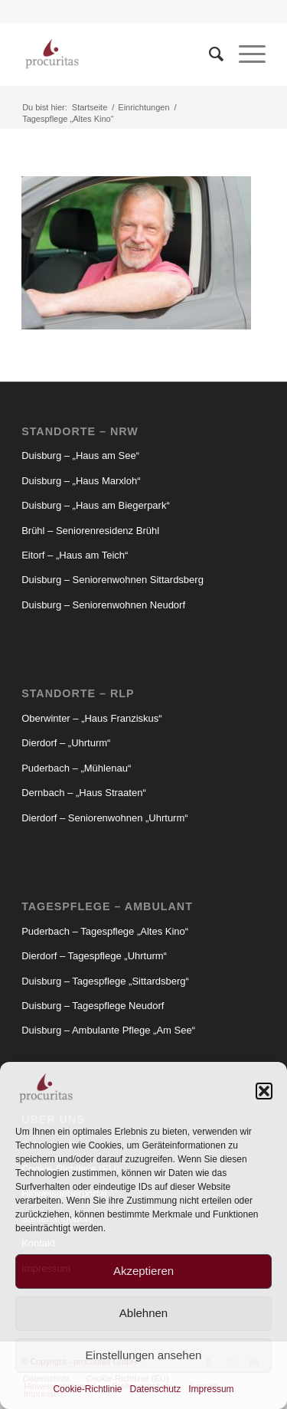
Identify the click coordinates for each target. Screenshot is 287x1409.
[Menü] (244, 54)
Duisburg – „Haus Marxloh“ (80, 481)
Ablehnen (143, 1312)
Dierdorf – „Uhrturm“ (65, 743)
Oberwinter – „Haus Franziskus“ (91, 718)
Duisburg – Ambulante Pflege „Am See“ (108, 1030)
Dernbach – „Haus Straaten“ (83, 792)
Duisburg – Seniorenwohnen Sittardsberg (112, 579)
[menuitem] (208, 54)
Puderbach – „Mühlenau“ (76, 768)
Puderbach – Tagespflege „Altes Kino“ (104, 931)
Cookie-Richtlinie (87, 1389)
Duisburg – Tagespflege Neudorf (92, 1005)
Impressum (210, 1389)
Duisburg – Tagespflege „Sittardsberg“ (105, 981)
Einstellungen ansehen (144, 1354)
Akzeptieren (143, 1270)
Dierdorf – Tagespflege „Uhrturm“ (94, 956)
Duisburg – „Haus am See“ (80, 455)
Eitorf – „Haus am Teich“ (74, 555)
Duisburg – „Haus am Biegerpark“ (95, 505)
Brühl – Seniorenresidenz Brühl (90, 530)
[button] (264, 1091)
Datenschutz (155, 1389)
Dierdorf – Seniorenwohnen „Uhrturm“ (104, 818)
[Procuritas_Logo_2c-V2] (119, 54)
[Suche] (208, 54)
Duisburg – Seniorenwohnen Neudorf (103, 605)
